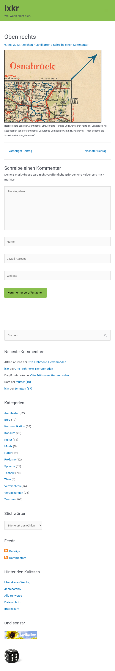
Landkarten (43, 44)
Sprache (9, 466)
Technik (9, 473)
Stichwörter (14, 513)
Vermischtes (12, 486)
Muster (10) (23, 381)
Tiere (7, 479)
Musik (8, 446)
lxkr (11, 8)
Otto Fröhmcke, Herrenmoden (47, 362)
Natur (8, 452)
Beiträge (14, 551)
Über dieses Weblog (17, 582)
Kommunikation (14, 426)
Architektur (11, 413)
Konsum (9, 433)
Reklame (10, 459)
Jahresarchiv (12, 589)
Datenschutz (12, 602)
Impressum (11, 608)
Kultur (8, 439)
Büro (7, 419)
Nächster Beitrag (97, 150)
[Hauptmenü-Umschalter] (106, 10)
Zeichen (27, 44)
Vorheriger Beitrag (18, 150)
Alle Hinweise (13, 595)
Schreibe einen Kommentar (70, 44)
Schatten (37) (23, 388)
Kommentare (17, 557)
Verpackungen (13, 492)
